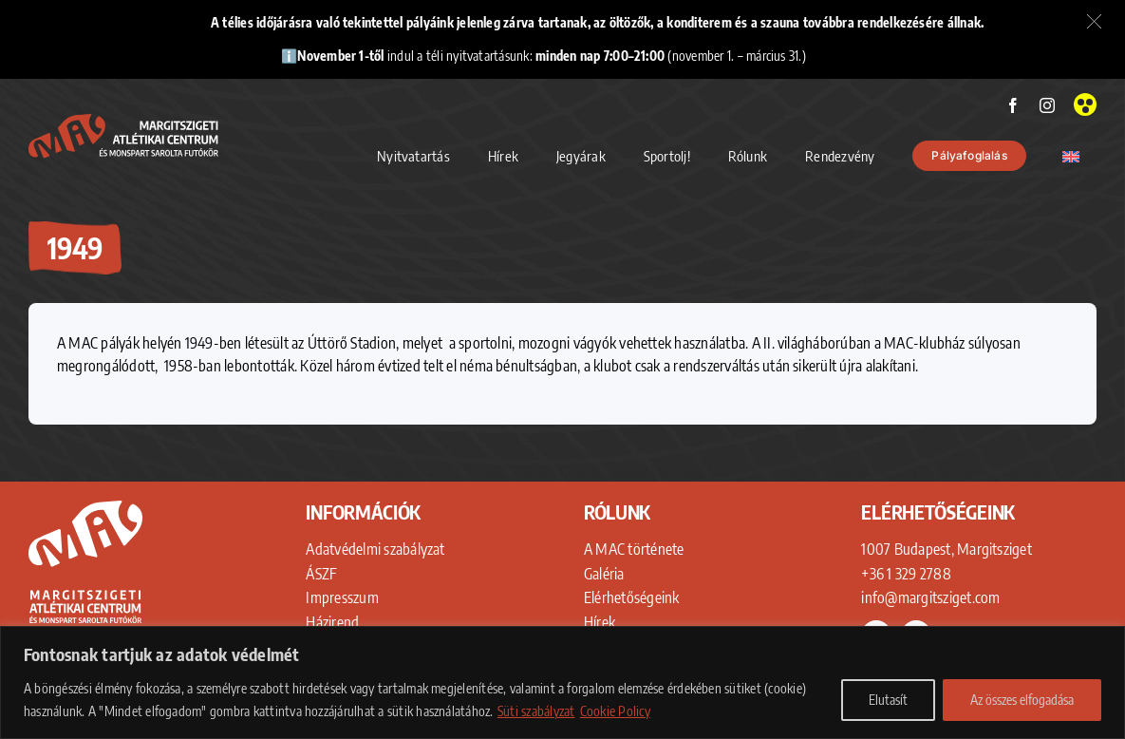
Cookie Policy (615, 711)
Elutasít (888, 700)
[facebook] (1013, 105)
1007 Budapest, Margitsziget (946, 549)
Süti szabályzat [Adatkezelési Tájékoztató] (536, 711)
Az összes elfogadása (1022, 700)
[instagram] (1047, 105)
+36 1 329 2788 (905, 573)
